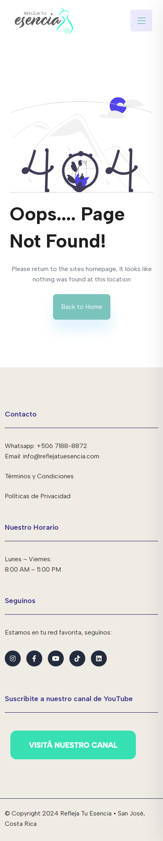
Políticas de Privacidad (38, 496)
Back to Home (81, 306)
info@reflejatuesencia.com (61, 456)
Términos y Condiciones (39, 476)
